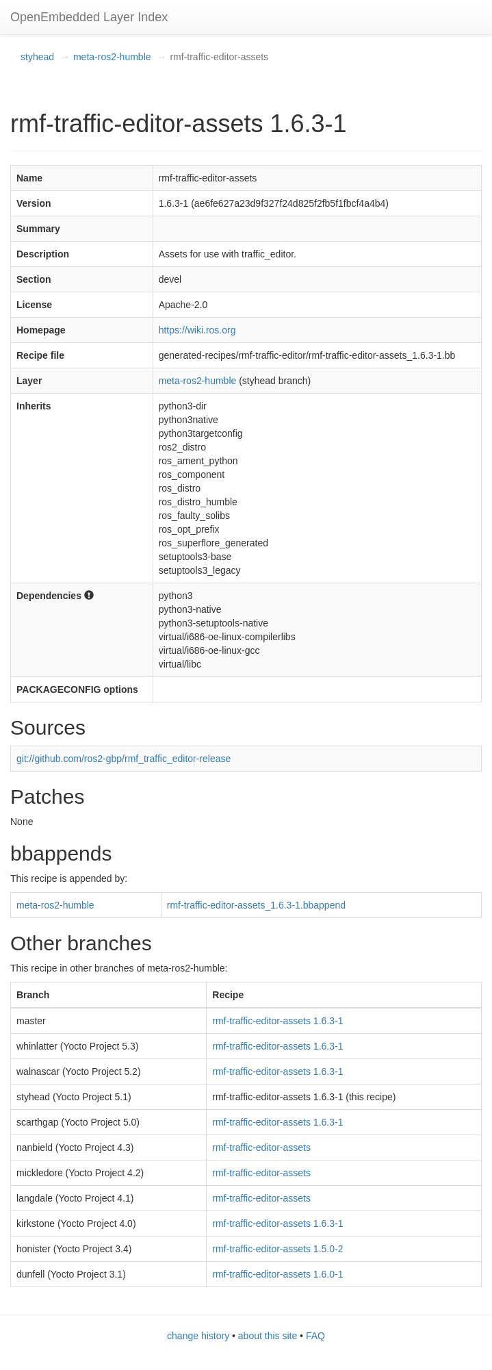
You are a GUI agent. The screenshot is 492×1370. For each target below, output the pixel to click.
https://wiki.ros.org (197, 330)
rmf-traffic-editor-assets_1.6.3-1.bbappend (256, 905)
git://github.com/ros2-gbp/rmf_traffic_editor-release (123, 758)
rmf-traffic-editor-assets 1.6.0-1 (277, 1274)
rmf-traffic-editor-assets (261, 1147)
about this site (267, 1335)
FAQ (315, 1335)
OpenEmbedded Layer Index (89, 17)
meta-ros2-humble (112, 56)
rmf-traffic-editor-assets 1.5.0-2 (277, 1248)
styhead (37, 56)
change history (198, 1335)
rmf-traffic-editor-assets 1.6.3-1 (277, 1020)
